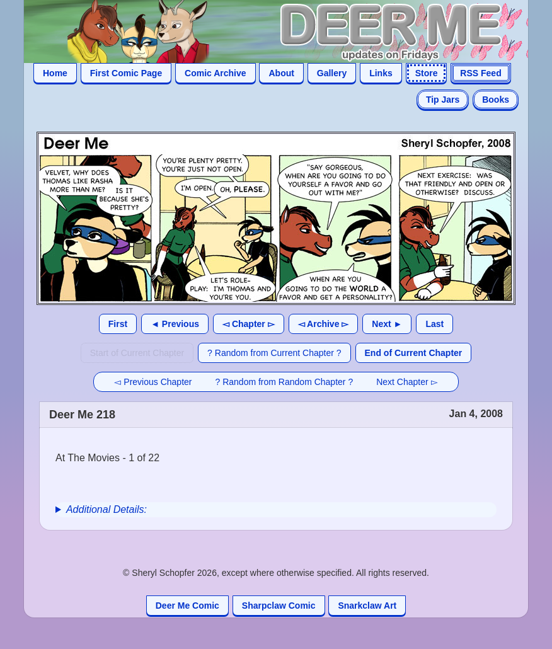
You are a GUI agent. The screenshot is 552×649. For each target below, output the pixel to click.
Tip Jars (442, 100)
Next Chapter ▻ (406, 382)
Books (495, 100)
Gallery (332, 73)
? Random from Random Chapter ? (285, 382)
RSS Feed (480, 73)
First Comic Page (126, 73)
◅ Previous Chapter (153, 382)
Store (426, 73)
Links (381, 73)
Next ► (387, 324)
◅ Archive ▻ (323, 324)
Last (434, 324)
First (117, 324)
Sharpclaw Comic (279, 605)
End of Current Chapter (414, 353)
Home (55, 73)
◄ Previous (175, 324)
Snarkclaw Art (367, 605)
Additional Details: (106, 509)
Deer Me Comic (187, 605)
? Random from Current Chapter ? (274, 353)
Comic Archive (215, 73)
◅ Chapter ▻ (248, 324)
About (281, 73)
